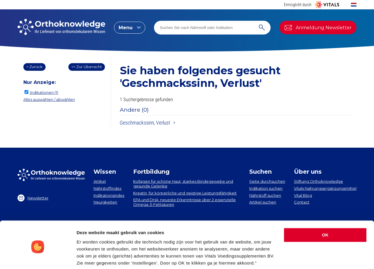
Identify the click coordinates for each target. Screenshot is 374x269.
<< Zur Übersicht (86, 66)
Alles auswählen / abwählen (49, 99)
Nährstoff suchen (265, 195)
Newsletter (33, 197)
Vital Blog (303, 195)
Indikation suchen (266, 188)
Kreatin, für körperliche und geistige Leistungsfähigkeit (185, 193)
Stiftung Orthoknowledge (318, 181)
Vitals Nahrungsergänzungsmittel (325, 188)
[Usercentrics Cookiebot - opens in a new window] (37, 257)
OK (325, 213)
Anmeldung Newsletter (318, 27)
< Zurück (34, 66)
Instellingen (89, 257)
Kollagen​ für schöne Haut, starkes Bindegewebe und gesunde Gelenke (183, 183)
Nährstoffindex (108, 188)
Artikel (100, 181)
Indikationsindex (109, 195)
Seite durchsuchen (267, 181)
